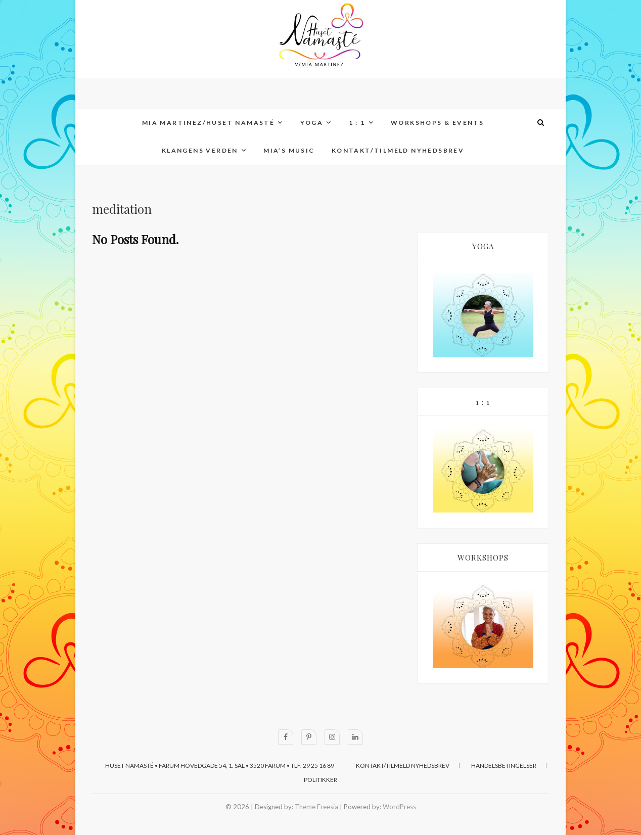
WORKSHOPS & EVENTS (437, 122)
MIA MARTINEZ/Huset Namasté (208, 122)
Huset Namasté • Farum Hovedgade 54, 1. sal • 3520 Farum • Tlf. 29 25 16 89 (219, 765)
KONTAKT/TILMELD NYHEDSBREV (398, 150)
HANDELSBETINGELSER (503, 765)
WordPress (399, 807)
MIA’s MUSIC (288, 150)
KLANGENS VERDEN (200, 150)
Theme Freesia (316, 807)
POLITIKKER (320, 779)
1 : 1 (357, 122)
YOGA (312, 122)
